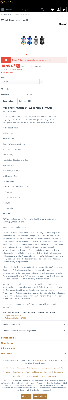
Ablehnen (26, 396)
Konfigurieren (40, 396)
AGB (43, 376)
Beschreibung (8, 101)
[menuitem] (6, 7)
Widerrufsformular (32, 376)
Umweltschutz (18, 372)
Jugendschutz (58, 368)
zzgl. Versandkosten (15, 69)
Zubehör (24, 101)
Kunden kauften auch (11, 324)
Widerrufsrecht (17, 376)
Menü (6, 9)
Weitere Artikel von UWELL (14, 318)
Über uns (6, 372)
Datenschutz (58, 372)
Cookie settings (9, 368)
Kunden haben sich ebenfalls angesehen (19, 330)
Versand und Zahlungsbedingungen (38, 372)
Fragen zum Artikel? (12, 316)
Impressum (51, 376)
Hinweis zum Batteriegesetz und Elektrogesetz (33, 368)
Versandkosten (39, 360)
